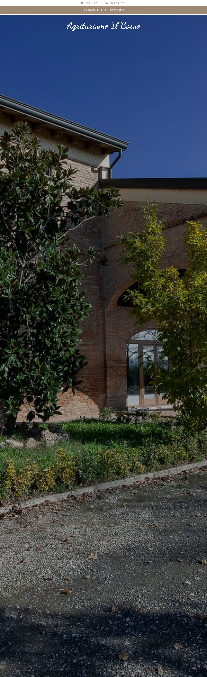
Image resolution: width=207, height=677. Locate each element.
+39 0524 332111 (117, 3)
